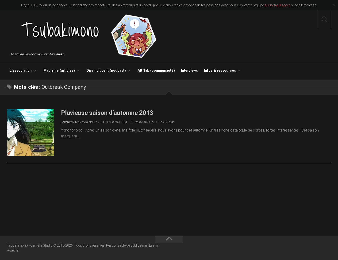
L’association (21, 70)
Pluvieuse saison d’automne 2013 (107, 112)
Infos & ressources (220, 70)
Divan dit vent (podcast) (106, 70)
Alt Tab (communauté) (156, 70)
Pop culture (118, 122)
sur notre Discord (277, 5)
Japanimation (70, 122)
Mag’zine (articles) (59, 70)
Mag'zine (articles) (95, 122)
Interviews (189, 70)
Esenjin (170, 122)
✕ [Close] (334, 5)
